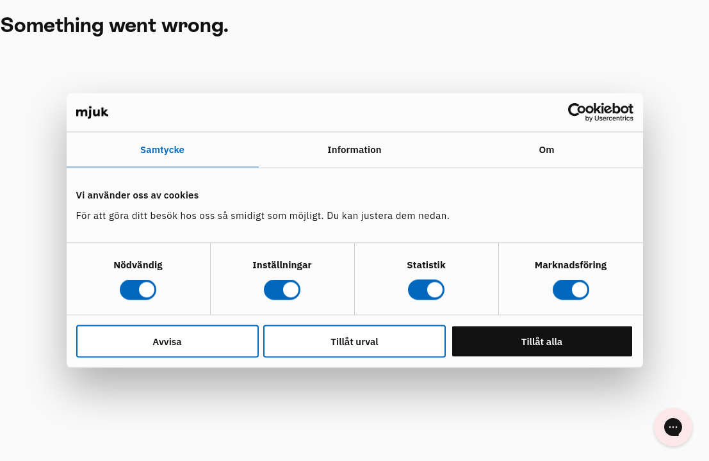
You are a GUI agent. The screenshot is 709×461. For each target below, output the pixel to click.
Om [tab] (546, 149)
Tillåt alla (542, 341)
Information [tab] (354, 149)
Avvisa (166, 341)
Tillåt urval (354, 341)
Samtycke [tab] (162, 149)
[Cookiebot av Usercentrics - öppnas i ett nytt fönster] (577, 112)
